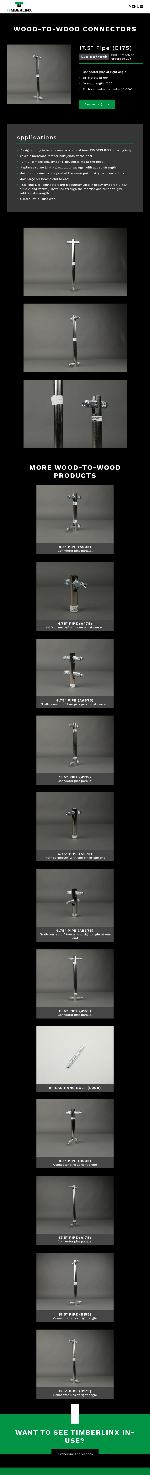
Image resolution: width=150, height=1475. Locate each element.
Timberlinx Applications (75, 1454)
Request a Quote (97, 104)
